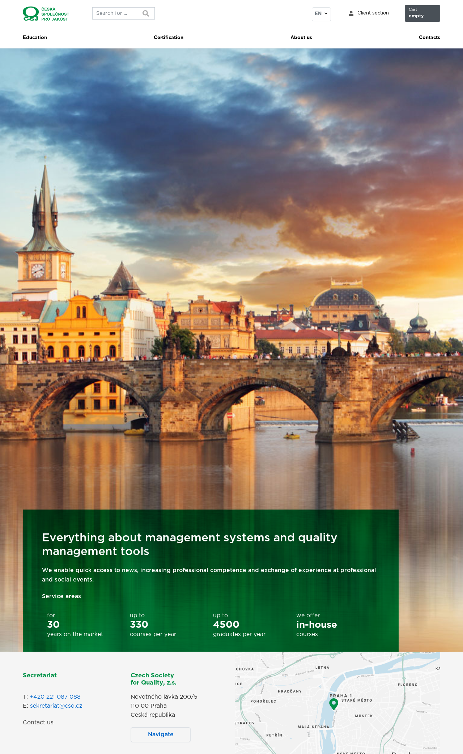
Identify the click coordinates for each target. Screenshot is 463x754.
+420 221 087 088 (55, 697)
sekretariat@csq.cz (56, 706)
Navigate (161, 734)
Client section (373, 13)
